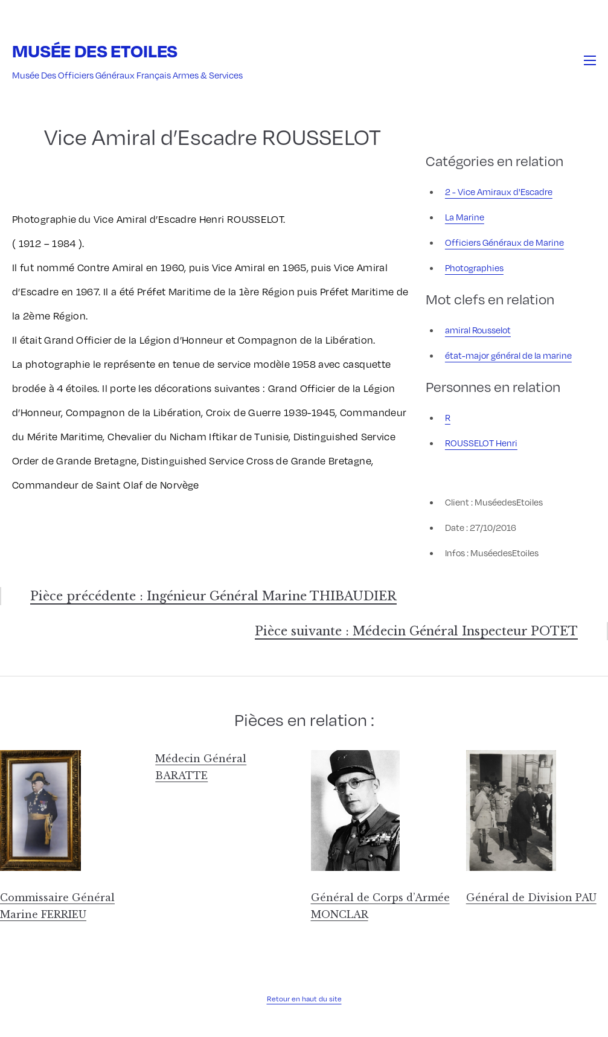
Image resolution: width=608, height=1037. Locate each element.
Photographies (474, 268)
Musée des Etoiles (95, 50)
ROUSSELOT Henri (481, 443)
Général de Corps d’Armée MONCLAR (380, 905)
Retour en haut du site (304, 998)
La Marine (464, 217)
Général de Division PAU (531, 897)
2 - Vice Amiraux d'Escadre (498, 191)
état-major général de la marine (508, 355)
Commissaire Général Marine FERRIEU (57, 905)
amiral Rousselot (478, 330)
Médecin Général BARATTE (200, 767)
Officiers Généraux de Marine (504, 242)
